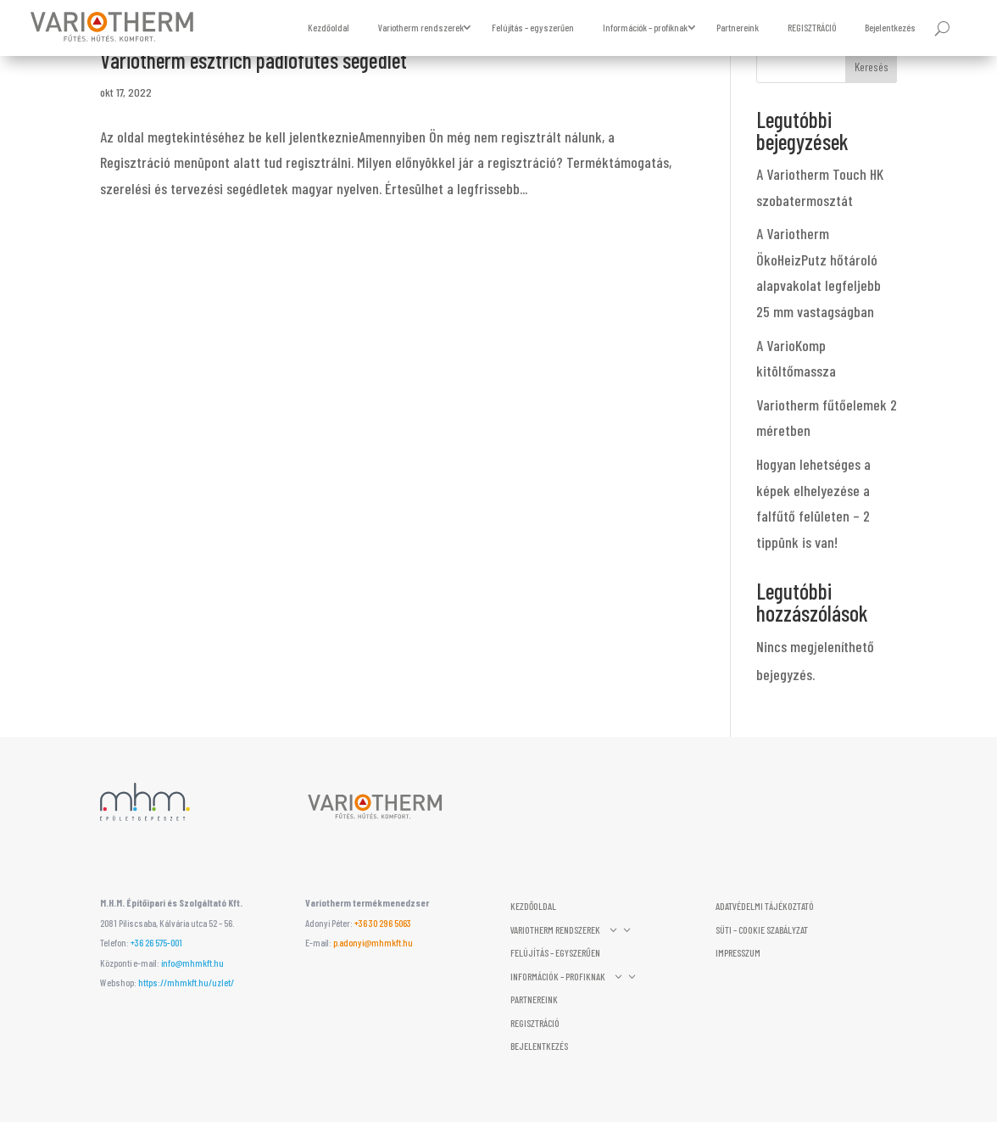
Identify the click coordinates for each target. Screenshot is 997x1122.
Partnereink (737, 27)
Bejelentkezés (890, 27)
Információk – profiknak (645, 27)
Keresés (871, 66)
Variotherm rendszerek (421, 27)
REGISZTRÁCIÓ (812, 27)
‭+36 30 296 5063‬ (382, 923)
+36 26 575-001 (156, 942)
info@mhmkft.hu (192, 962)
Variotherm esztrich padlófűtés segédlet (253, 60)
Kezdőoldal (328, 27)
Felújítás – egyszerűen (533, 27)
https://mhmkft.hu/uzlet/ (186, 982)
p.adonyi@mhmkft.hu (373, 942)
